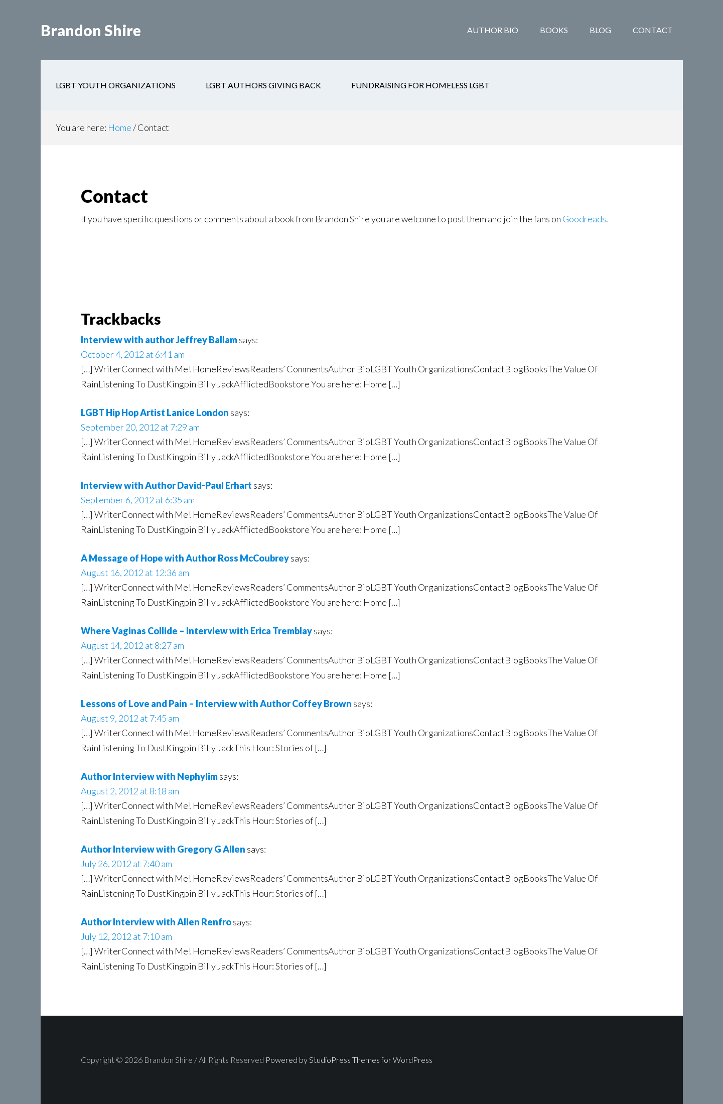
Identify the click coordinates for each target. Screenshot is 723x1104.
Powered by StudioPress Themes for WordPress (348, 1059)
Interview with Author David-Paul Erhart (166, 485)
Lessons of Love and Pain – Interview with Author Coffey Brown (216, 703)
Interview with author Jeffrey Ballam (159, 339)
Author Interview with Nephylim (149, 776)
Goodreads (584, 218)
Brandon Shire (91, 30)
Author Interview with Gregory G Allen (163, 849)
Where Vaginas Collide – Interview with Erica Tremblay (196, 630)
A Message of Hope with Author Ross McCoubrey (185, 558)
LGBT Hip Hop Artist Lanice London (155, 412)
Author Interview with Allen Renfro (156, 921)
